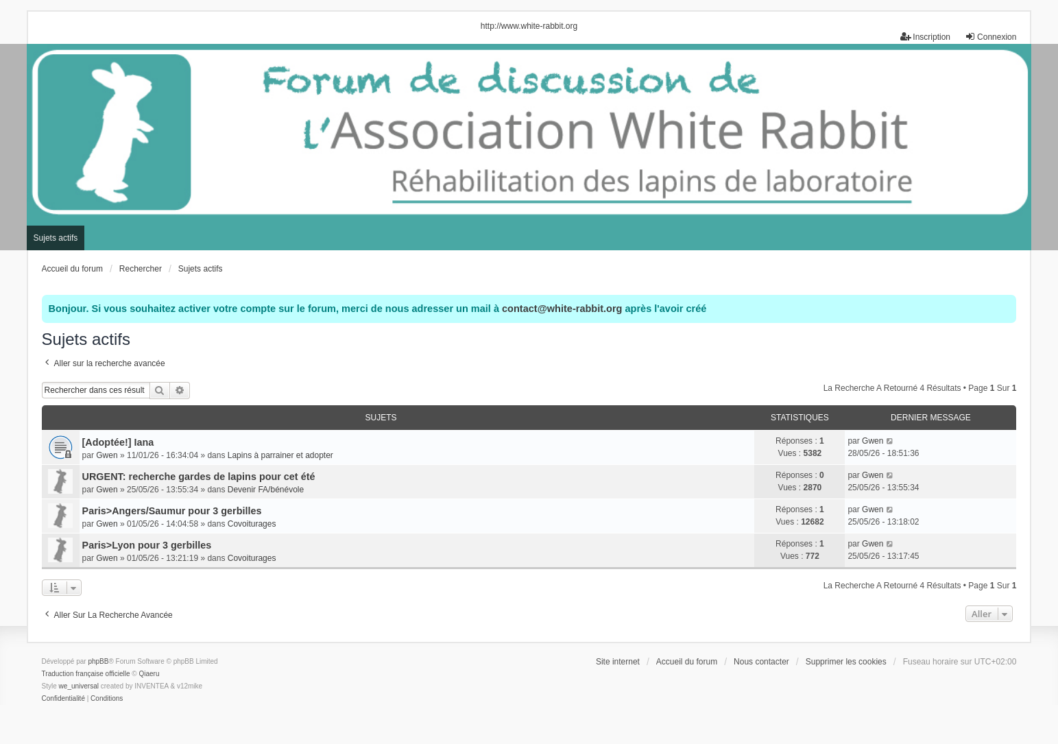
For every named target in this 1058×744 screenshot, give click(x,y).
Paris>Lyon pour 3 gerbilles (147, 545)
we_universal (79, 686)
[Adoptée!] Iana (118, 442)
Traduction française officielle (86, 673)
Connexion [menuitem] (990, 37)
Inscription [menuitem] (925, 37)
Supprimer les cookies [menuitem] (846, 662)
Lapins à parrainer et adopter (280, 455)
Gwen (106, 455)
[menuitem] (63, 699)
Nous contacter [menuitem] (761, 662)
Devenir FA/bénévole (266, 489)
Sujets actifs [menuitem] (56, 238)
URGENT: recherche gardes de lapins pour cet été (198, 476)
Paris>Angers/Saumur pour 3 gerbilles (172, 510)
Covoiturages (252, 524)
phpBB (98, 661)
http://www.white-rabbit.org (529, 26)
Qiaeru (149, 673)
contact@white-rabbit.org (562, 308)
